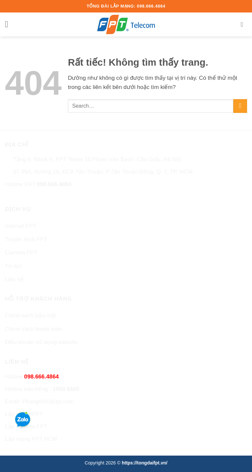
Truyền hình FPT (26, 239)
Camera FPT (21, 252)
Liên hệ (14, 279)
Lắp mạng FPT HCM (31, 439)
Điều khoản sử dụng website (41, 342)
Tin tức (14, 266)
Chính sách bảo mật (30, 315)
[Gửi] (240, 106)
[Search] (244, 24)
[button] (9, 24)
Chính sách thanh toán (33, 329)
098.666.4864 (54, 184)
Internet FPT (20, 226)
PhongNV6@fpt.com (48, 401)
